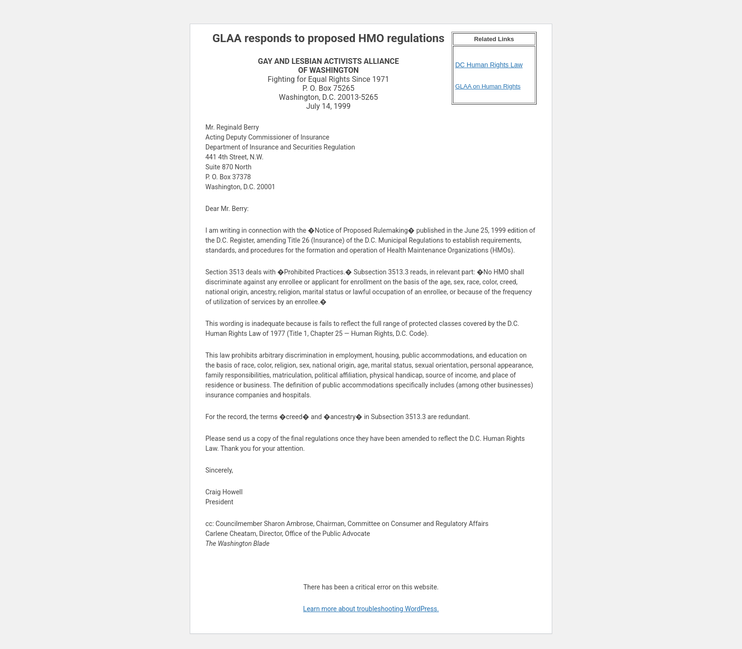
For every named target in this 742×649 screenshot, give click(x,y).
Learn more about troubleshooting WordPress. (371, 609)
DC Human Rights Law (488, 65)
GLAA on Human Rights (488, 86)
